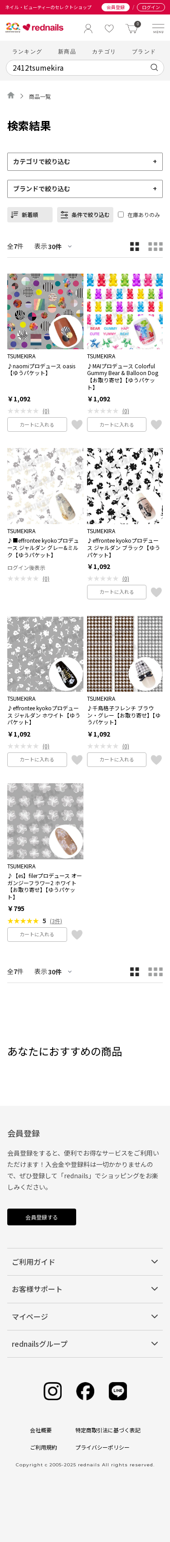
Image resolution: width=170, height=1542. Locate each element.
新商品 (67, 51)
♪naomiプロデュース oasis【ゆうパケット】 (41, 369)
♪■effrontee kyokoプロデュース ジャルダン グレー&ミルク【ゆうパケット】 (43, 547)
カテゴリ (104, 51)
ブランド (144, 51)
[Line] (118, 1391)
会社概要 (41, 1430)
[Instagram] (53, 1391)
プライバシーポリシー (102, 1447)
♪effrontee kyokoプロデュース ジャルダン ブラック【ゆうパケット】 (123, 547)
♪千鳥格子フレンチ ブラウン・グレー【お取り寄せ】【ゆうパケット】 (123, 715)
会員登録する (41, 1217)
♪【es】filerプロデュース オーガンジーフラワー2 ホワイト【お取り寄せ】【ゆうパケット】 (44, 886)
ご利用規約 (43, 1447)
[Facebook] (85, 1391)
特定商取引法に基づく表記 (108, 1430)
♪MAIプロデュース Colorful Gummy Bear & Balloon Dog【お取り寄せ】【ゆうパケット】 (122, 376)
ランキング (27, 51)
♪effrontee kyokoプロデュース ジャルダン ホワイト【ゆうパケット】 (43, 715)
